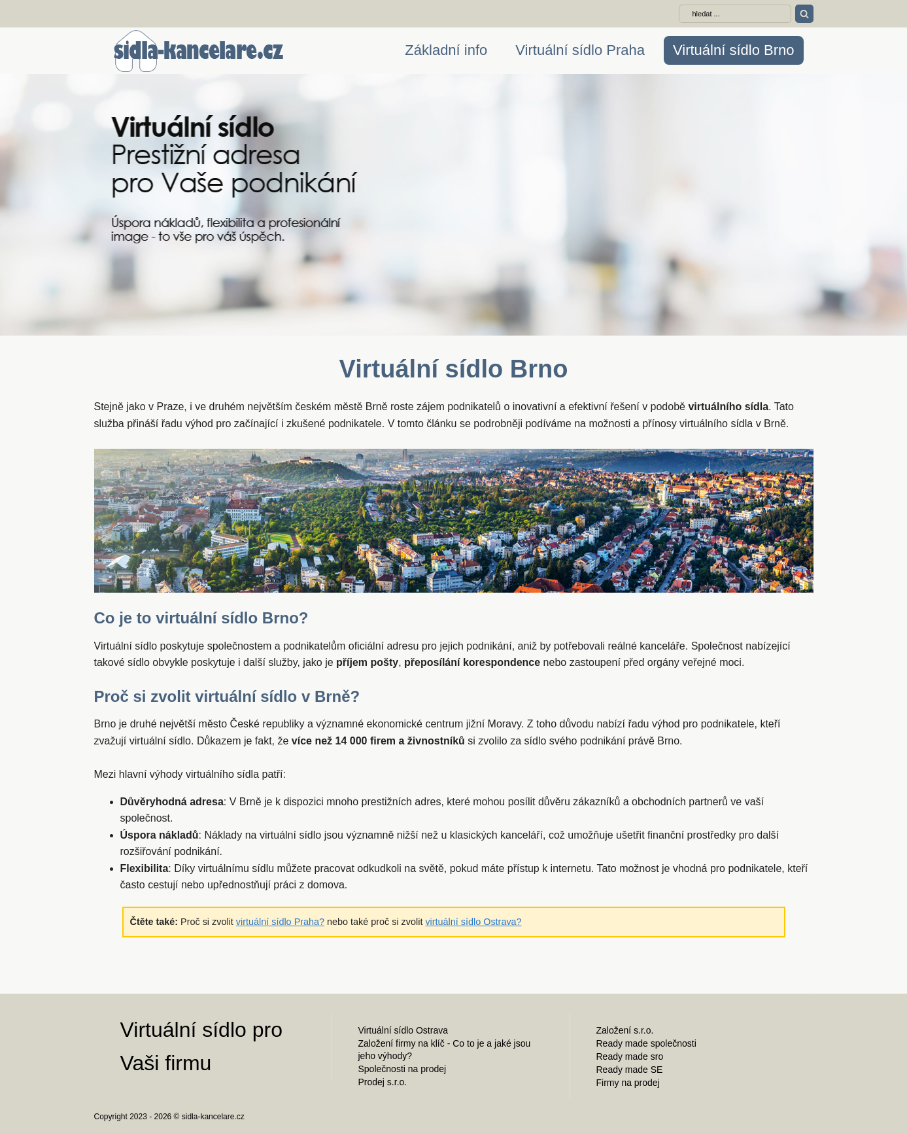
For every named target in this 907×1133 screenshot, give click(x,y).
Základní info (446, 50)
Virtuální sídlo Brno (733, 50)
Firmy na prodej (628, 1082)
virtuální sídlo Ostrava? (473, 921)
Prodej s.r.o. (382, 1082)
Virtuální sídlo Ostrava (403, 1030)
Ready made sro (630, 1056)
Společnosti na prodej (402, 1069)
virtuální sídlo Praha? (280, 921)
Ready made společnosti (646, 1043)
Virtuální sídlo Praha (580, 50)
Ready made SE (629, 1069)
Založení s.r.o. (625, 1030)
